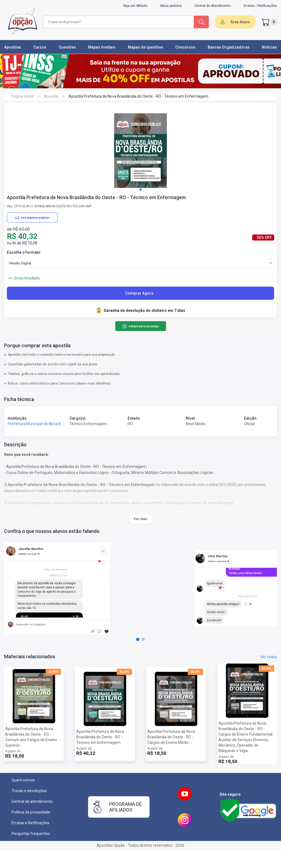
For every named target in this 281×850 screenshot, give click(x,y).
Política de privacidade (31, 812)
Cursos (39, 47)
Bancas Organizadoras (229, 47)
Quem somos (23, 780)
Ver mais (141, 519)
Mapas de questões (145, 47)
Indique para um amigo (140, 326)
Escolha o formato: (24, 252)
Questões (67, 47)
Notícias (269, 47)
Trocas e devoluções (29, 791)
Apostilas (12, 47)
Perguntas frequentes (31, 833)
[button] (140, 189)
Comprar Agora (139, 293)
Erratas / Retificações (260, 6)
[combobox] (117, 22)
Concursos (185, 47)
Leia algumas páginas (32, 217)
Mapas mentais (102, 47)
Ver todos (268, 657)
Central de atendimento (32, 801)
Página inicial (22, 96)
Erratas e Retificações (30, 823)
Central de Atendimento (213, 6)
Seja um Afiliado (135, 6)
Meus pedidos (171, 6)
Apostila (51, 96)
